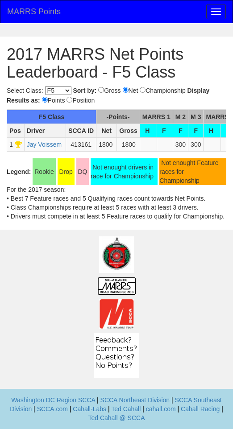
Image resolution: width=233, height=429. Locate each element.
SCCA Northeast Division (135, 400)
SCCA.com (52, 408)
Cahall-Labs (89, 408)
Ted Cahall (126, 408)
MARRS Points (34, 11)
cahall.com (161, 408)
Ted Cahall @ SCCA (116, 417)
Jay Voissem (44, 144)
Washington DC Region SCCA (53, 400)
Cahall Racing (200, 408)
